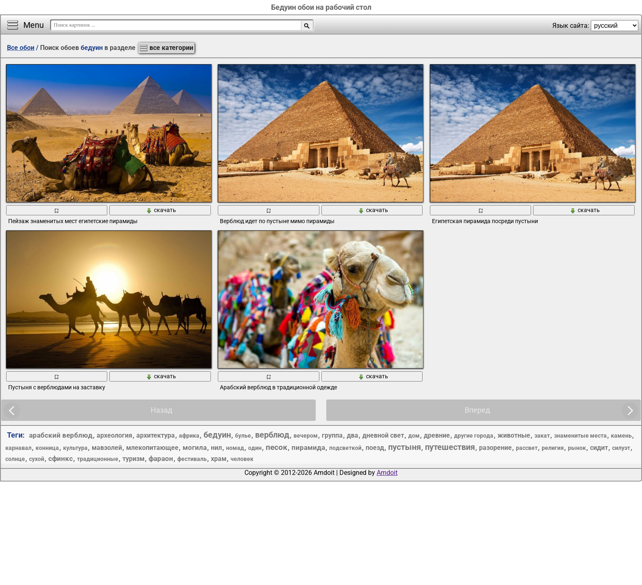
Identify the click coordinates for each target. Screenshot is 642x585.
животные (513, 435)
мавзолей (107, 448)
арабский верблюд (61, 435)
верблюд (272, 435)
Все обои (20, 48)
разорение (495, 448)
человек (242, 459)
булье (243, 435)
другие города (473, 435)
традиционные (97, 459)
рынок (577, 448)
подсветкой (345, 448)
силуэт (621, 448)
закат (542, 435)
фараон (161, 458)
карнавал (18, 448)
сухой (36, 459)
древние (437, 435)
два (352, 435)
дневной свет (383, 435)
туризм (133, 459)
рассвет (527, 448)
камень (621, 435)
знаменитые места (580, 435)
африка (189, 435)
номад (235, 448)
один (255, 448)
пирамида (308, 447)
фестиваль (192, 459)
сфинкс (60, 458)
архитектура (155, 435)
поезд (375, 448)
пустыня (404, 447)
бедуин (217, 435)
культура (75, 448)
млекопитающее (152, 448)
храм (218, 459)
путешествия (450, 447)
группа (332, 435)
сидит (599, 448)
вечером (306, 435)
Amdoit (387, 473)
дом (414, 435)
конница (47, 448)
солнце (15, 459)
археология (114, 435)
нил (216, 448)
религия (553, 448)
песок (276, 447)
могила (195, 447)
